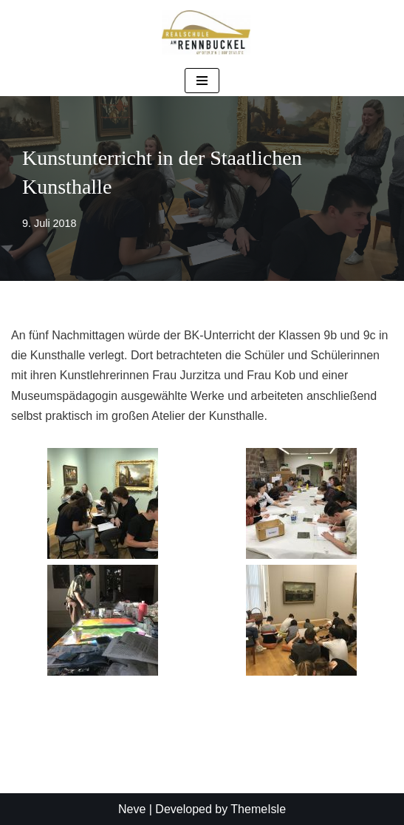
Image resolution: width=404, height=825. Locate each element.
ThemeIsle (258, 809)
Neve (131, 809)
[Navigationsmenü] (202, 80)
